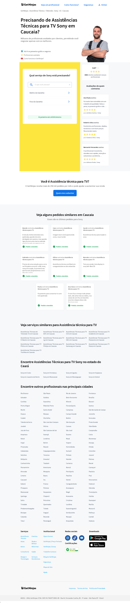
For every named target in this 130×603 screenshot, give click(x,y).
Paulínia (69, 476)
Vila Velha (46, 418)
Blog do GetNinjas (49, 557)
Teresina (46, 455)
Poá (90, 476)
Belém (68, 418)
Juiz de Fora (25, 430)
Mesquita (46, 471)
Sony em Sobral (94, 377)
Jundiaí (23, 426)
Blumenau (92, 439)
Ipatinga (24, 496)
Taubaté (46, 463)
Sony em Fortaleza (50, 373)
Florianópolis (71, 406)
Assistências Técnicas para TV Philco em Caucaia (31, 345)
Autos (23, 547)
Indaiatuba (24, 451)
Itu (44, 480)
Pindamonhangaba (27, 508)
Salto (22, 500)
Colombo (92, 451)
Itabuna (91, 521)
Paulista (92, 471)
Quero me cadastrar (65, 193)
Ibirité (68, 480)
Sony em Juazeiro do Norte (30, 377)
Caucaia (66, 11)
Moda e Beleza (34, 542)
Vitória (45, 426)
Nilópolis (24, 459)
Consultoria (25, 552)
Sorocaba (92, 418)
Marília (91, 504)
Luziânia (69, 504)
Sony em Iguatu (71, 373)
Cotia (91, 434)
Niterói (68, 402)
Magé (68, 492)
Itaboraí (92, 484)
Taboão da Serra (26, 422)
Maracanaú (24, 492)
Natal (23, 439)
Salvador (24, 397)
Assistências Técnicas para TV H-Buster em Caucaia (31, 339)
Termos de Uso (82, 588)
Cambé (91, 517)
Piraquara (24, 488)
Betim (45, 443)
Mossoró (92, 508)
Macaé (91, 463)
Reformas (35, 547)
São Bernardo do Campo (97, 410)
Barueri (91, 402)
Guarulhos (47, 402)
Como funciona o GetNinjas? (34, 58)
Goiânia (46, 397)
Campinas (69, 410)
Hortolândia (70, 447)
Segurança (88, 4)
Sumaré (68, 451)
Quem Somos (48, 536)
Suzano (68, 434)
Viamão (68, 459)
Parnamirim (25, 467)
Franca (45, 484)
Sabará (23, 484)
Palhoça (92, 513)
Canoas (68, 426)
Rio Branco (24, 393)
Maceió (45, 447)
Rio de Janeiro (71, 393)
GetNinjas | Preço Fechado (52, 541)
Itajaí (22, 443)
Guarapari (92, 500)
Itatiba (91, 496)
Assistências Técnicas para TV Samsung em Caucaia (76, 345)
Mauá (68, 439)
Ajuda (45, 572)
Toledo (45, 508)
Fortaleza (92, 393)
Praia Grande (93, 422)
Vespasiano (47, 492)
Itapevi (68, 443)
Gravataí (46, 459)
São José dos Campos (50, 422)
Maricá (68, 467)
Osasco (23, 414)
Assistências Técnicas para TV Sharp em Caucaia (99, 345)
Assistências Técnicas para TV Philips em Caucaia (53, 345)
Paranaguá (47, 521)
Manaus (46, 414)
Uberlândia (92, 426)
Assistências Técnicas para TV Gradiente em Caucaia (99, 333)
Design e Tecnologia (25, 558)
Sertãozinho (70, 513)
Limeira (23, 476)
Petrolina (46, 500)
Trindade (24, 504)
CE (60, 11)
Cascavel (24, 480)
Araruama (69, 496)
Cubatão (24, 517)
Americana (47, 467)
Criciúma (69, 500)
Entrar (102, 4)
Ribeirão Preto (48, 406)
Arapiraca (24, 434)
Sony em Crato (26, 373)
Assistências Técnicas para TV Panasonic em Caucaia (99, 339)
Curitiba (23, 402)
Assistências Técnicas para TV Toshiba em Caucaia (31, 351)
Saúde (34, 552)
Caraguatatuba (71, 484)
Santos (91, 406)
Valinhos (24, 455)
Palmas (91, 459)
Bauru (45, 476)
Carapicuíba (93, 430)
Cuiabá (23, 418)
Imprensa (72, 588)
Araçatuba (69, 521)
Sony (56, 11)
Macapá (68, 517)
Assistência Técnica (36, 11)
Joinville (92, 414)
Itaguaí (45, 513)
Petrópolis (70, 471)
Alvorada (24, 471)
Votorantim (93, 480)
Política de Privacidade (97, 588)
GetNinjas (24, 11)
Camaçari (92, 467)
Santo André (47, 410)
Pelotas (46, 488)
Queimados (47, 504)
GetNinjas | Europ (49, 547)
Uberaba (92, 488)
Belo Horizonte (71, 397)
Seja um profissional (50, 4)
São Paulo (46, 393)
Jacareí (91, 455)
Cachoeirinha (25, 463)
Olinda (91, 447)
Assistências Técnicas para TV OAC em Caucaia (76, 339)
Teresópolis (93, 492)
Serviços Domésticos (36, 558)
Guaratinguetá (71, 508)
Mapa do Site (47, 567)
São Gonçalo (70, 422)
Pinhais (68, 455)
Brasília (91, 397)
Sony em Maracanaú (50, 377)
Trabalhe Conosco (49, 552)
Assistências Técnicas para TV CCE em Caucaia (76, 333)
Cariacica (69, 463)
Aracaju (91, 443)
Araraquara (70, 488)
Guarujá (46, 434)
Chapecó (46, 496)
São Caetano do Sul (50, 430)
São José (69, 430)
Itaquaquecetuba (49, 451)
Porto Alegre (25, 406)
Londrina (46, 439)
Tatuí (22, 521)
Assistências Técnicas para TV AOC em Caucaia (53, 333)
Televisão (49, 11)
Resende (46, 517)
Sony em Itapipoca (95, 373)
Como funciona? (71, 4)
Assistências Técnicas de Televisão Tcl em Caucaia (29, 333)
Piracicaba (24, 447)
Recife (23, 410)
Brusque (23, 513)
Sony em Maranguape (73, 377)
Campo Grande (71, 414)
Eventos (34, 536)
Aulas (22, 541)
